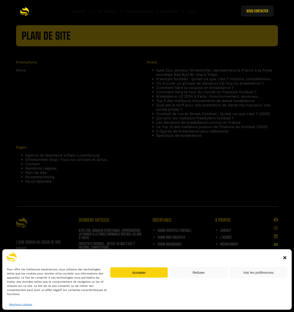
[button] (285, 257)
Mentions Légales (20, 304)
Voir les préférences (258, 272)
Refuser (199, 272)
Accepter (139, 272)
